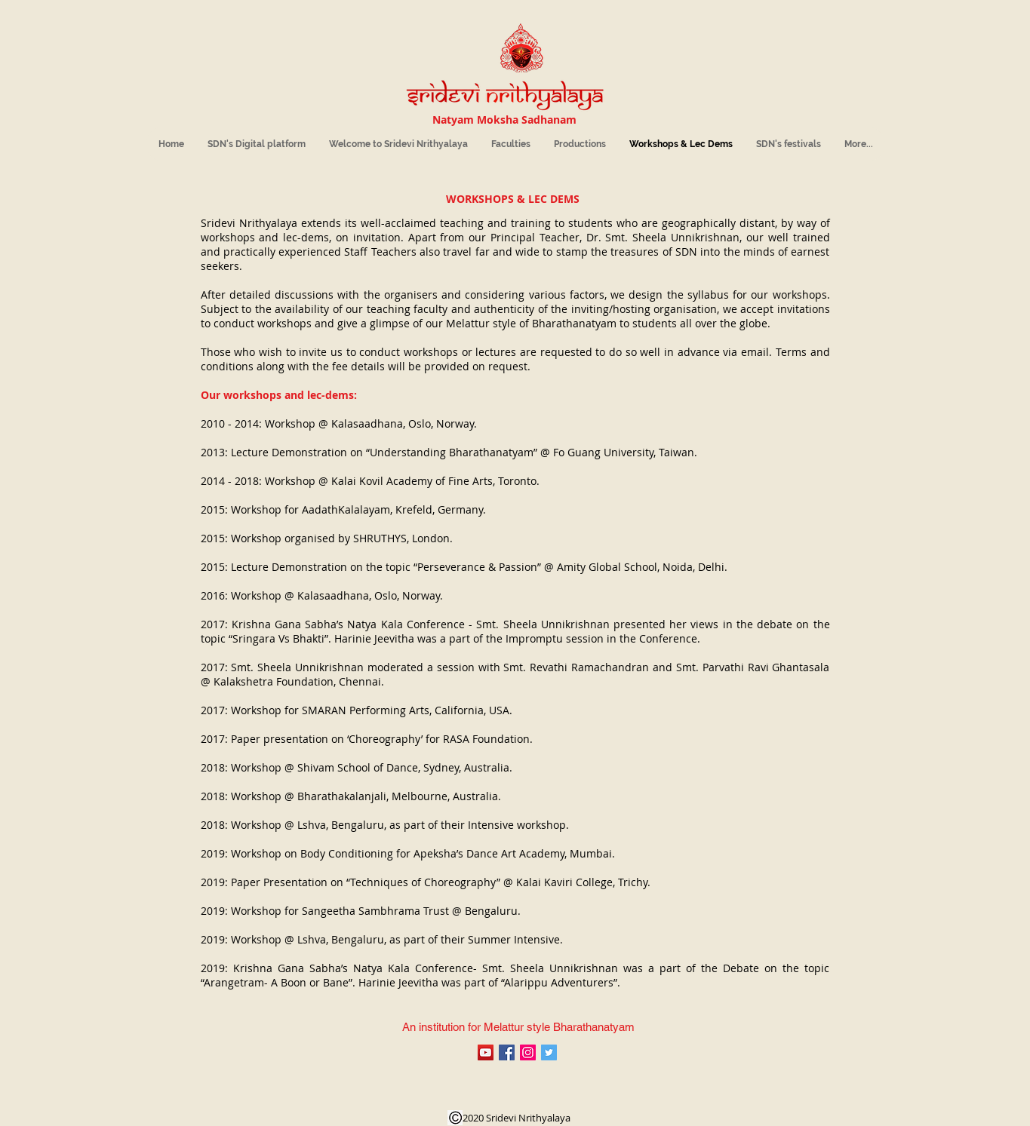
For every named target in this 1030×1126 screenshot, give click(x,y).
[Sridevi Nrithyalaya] (528, 1052)
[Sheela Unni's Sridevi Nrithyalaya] (485, 1052)
